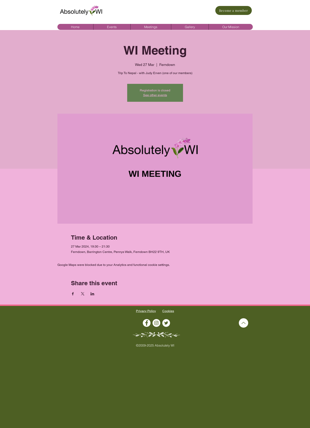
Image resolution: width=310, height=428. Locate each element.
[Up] (243, 323)
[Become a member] (233, 10)
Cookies (168, 311)
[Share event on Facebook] (73, 293)
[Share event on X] (83, 293)
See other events (155, 95)
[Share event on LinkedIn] (92, 293)
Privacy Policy (146, 311)
